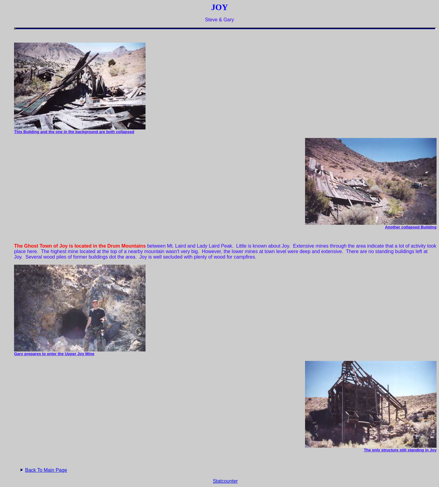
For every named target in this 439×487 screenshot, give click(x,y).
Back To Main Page (46, 470)
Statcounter (225, 481)
